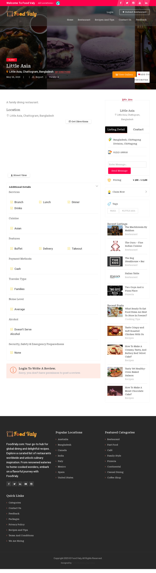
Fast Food (112, 445)
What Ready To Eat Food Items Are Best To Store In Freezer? (136, 312)
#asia (113, 211)
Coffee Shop (114, 477)
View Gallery (124, 74)
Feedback (141, 20)
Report (37, 77)
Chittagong (130, 143)
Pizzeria (129, 294)
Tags (112, 204)
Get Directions (62, 72)
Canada (62, 450)
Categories (15, 502)
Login (110, 12)
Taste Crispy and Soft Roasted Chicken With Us (134, 331)
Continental (114, 466)
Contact (138, 129)
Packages (14, 519)
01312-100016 (120, 152)
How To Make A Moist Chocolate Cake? (134, 391)
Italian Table (132, 273)
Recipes (129, 338)
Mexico (62, 466)
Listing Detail (116, 129)
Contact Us (125, 20)
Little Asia (127, 110)
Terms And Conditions (21, 535)
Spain (61, 472)
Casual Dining (115, 472)
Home (70, 20)
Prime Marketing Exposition (83, 563)
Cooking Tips (132, 319)
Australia (63, 439)
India (61, 456)
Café (109, 450)
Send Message (119, 171)
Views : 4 (54, 77)
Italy (60, 461)
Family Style (114, 456)
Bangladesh (120, 140)
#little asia (128, 211)
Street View (19, 175)
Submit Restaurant (134, 12)
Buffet (12, 60)
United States (65, 477)
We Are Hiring (16, 541)
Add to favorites (142, 77)
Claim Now (127, 192)
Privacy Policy (17, 524)
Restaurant (84, 20)
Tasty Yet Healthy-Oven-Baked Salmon (135, 372)
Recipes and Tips (104, 20)
